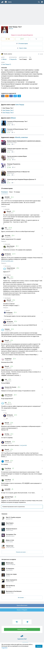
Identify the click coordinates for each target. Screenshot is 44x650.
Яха (6, 402)
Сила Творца (19, 105)
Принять (39, 646)
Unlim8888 (8, 489)
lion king (7, 434)
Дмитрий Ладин (9, 497)
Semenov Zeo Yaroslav (11, 387)
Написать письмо (22, 629)
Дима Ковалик (11, 246)
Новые (11, 192)
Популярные (4, 192)
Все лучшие (21, 597)
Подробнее (4, 647)
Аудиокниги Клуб (22, 635)
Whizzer (11, 28)
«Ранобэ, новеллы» (21, 137)
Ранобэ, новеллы (6, 54)
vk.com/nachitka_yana (7, 261)
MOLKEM (7, 197)
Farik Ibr (7, 460)
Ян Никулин (8, 254)
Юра (6, 227)
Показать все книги (21, 552)
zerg (6, 379)
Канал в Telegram (22, 610)
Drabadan (7, 329)
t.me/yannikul (23, 445)
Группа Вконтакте (22, 605)
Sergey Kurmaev (11, 268)
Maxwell (9, 211)
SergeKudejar (8, 358)
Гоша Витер (8, 468)
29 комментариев (22, 43)
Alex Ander (8, 235)
